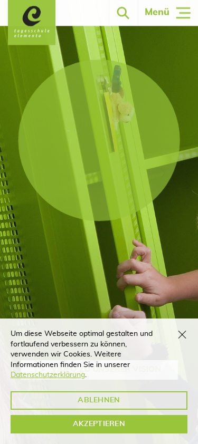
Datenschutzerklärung (48, 375)
